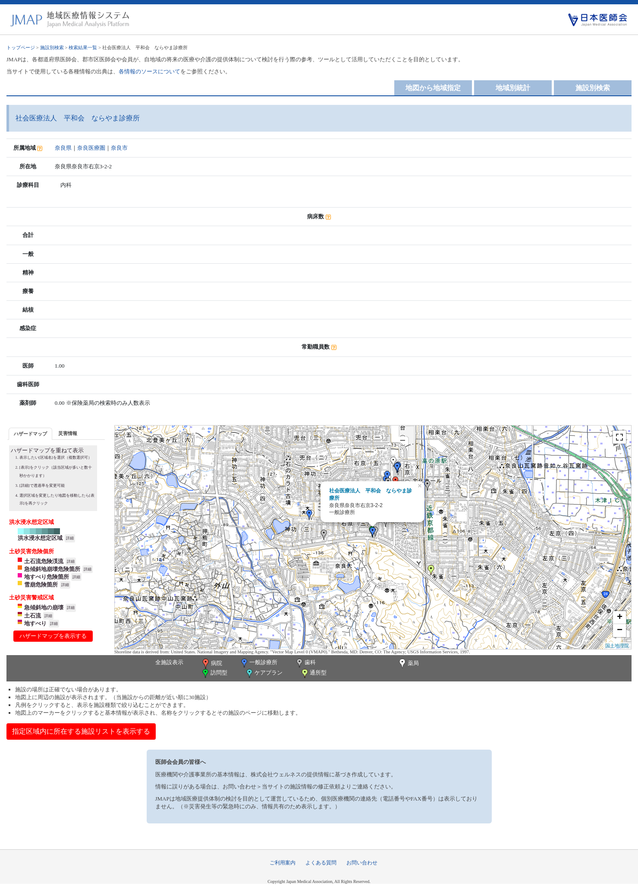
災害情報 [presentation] (67, 433)
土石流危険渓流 (43, 561)
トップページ (20, 47)
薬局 (408, 664)
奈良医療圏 (91, 148)
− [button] (619, 630)
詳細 (70, 538)
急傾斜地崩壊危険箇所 (52, 569)
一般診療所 (258, 663)
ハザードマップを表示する (53, 636)
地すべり (35, 623)
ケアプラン (264, 673)
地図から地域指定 (433, 87)
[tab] (30, 433)
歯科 (305, 663)
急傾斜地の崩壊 (43, 607)
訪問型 (214, 673)
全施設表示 (169, 662)
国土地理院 (617, 645)
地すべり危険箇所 (46, 577)
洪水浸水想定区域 (40, 538)
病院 (211, 664)
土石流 (32, 615)
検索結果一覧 (83, 47)
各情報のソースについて (149, 71)
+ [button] (619, 617)
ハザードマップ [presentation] (30, 433)
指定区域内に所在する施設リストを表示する (81, 731)
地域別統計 (513, 87)
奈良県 (63, 148)
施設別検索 (52, 47)
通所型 (313, 673)
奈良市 (119, 148)
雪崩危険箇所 (41, 584)
